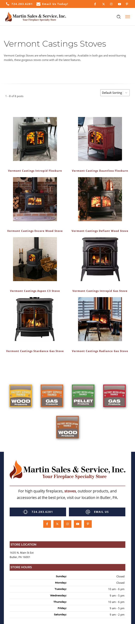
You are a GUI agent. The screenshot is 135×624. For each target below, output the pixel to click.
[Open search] (118, 17)
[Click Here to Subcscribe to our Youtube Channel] (119, 4)
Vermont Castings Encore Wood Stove (35, 231)
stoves (70, 490)
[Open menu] (127, 17)
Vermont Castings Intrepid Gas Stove (99, 291)
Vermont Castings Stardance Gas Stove (35, 351)
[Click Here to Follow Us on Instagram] (111, 4)
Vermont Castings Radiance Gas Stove (100, 351)
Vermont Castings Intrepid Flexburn (35, 170)
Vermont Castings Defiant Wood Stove (100, 231)
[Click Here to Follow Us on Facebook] (95, 4)
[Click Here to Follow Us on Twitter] (103, 4)
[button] (19, 4)
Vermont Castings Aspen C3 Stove (35, 291)
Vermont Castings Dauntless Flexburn (100, 170)
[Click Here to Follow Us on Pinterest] (127, 4)
